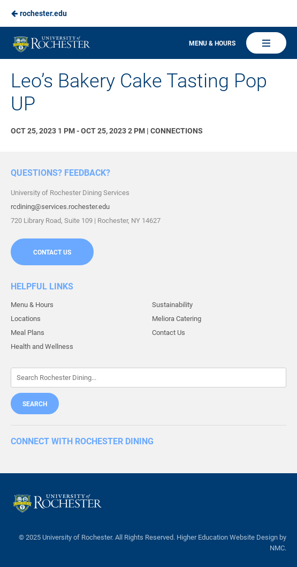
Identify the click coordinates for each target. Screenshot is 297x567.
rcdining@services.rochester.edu (60, 207)
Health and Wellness (42, 346)
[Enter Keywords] (148, 377)
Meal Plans (27, 333)
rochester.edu (39, 13)
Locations (26, 319)
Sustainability (172, 305)
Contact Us (52, 252)
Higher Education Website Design (227, 537)
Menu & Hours (212, 43)
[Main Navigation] (266, 43)
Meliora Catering (176, 319)
